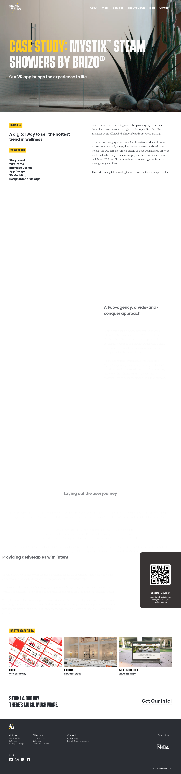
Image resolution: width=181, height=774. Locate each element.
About (93, 7)
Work (105, 7)
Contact (164, 7)
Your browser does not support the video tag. (23, 337)
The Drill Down (136, 7)
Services (118, 7)
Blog (152, 7)
